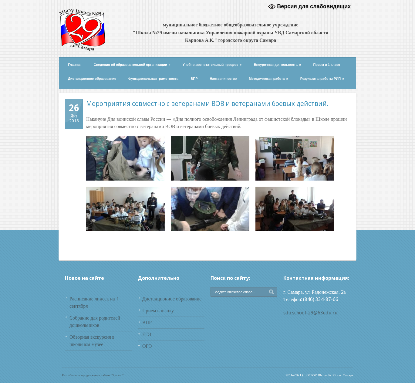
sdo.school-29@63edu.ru (310, 313)
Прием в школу (158, 311)
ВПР (194, 78)
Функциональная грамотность (153, 78)
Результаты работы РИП (322, 78)
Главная (75, 64)
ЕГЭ (146, 334)
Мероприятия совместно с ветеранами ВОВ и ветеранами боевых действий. (207, 103)
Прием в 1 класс (326, 64)
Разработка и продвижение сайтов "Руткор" (92, 375)
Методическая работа (268, 78)
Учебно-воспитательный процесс (212, 64)
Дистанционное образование (92, 78)
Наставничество (223, 78)
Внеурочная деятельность (277, 64)
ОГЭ (147, 346)
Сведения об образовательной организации (132, 64)
